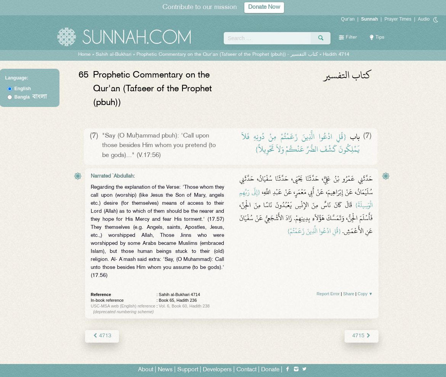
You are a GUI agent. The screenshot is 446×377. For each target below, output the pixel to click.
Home (84, 54)
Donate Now (264, 7)
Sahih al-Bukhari (114, 54)
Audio (424, 19)
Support (187, 370)
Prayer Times (397, 19)
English (22, 88)
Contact (246, 370)
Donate (270, 370)
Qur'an (348, 19)
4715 (361, 335)
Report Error (328, 293)
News (165, 370)
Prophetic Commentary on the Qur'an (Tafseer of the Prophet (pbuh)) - (227, 54)
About (145, 370)
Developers (217, 370)
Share (348, 293)
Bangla (30, 97)
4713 (102, 335)
